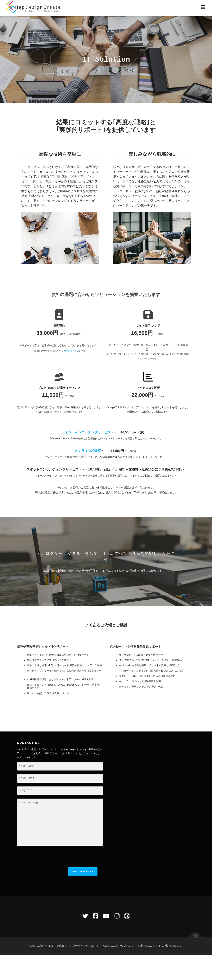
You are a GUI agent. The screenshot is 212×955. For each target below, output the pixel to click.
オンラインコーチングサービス (88, 432)
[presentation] (46, 856)
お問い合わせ (70, 351)
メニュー (203, 7)
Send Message (82, 871)
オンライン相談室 (88, 451)
